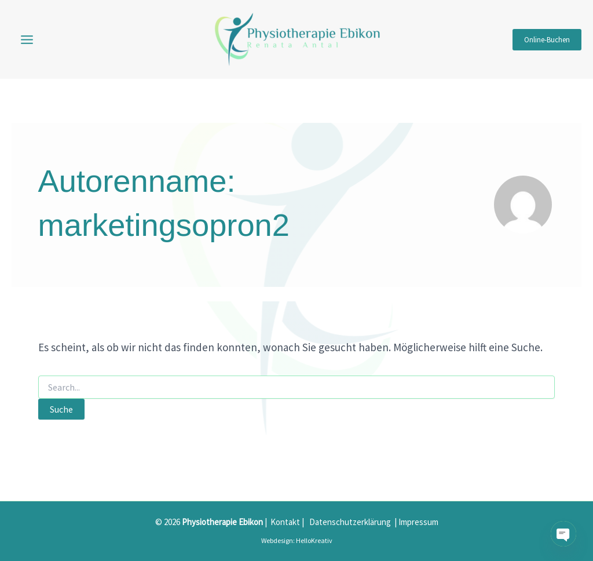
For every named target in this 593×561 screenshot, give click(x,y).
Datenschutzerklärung (350, 521)
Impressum (418, 521)
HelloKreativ (314, 540)
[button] (547, 39)
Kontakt (285, 521)
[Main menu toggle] (27, 39)
